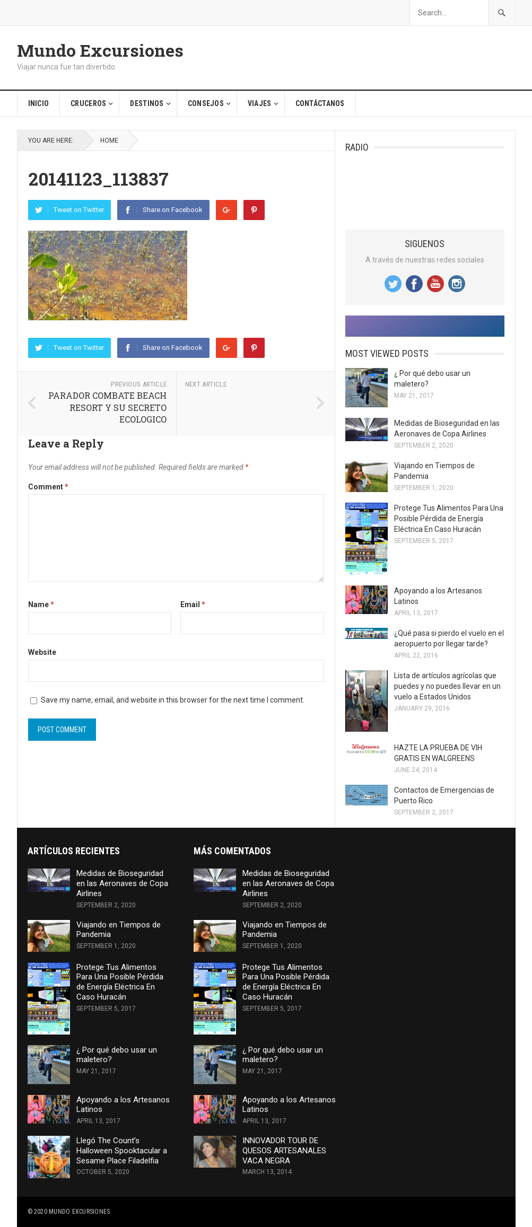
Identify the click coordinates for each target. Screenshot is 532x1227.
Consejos (206, 103)
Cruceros (88, 103)
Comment (48, 487)
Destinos (146, 103)
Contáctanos (320, 103)
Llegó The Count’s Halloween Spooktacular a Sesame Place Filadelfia (121, 1150)
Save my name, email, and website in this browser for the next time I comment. (172, 700)
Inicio (38, 103)
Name (41, 604)
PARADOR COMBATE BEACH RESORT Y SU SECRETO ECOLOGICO (107, 407)
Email (192, 604)
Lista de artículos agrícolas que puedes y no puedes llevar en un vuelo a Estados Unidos (447, 686)
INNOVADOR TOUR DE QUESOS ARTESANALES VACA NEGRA (284, 1150)
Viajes (260, 103)
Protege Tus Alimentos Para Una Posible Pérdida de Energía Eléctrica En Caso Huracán (448, 518)
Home (109, 140)
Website (42, 652)
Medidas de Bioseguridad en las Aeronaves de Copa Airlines (122, 883)
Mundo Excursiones (100, 50)
